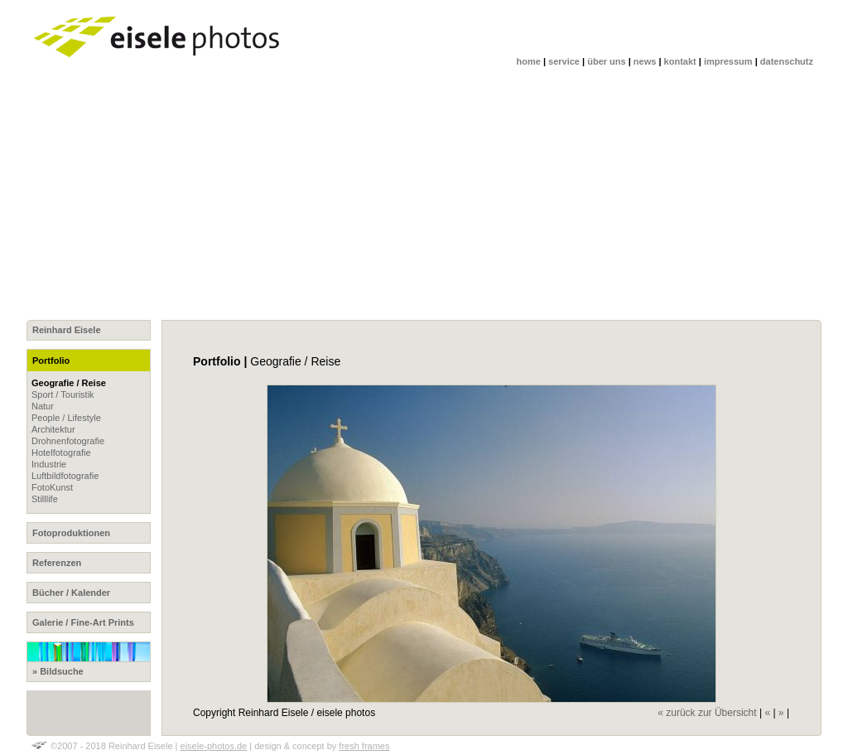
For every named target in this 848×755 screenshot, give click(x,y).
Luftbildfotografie (65, 476)
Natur (42, 406)
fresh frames (364, 746)
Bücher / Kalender (71, 593)
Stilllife (44, 499)
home (529, 61)
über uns (606, 61)
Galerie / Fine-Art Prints (83, 622)
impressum (728, 61)
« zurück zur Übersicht (707, 713)
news (645, 61)
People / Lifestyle (66, 418)
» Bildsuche (88, 658)
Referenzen (56, 563)
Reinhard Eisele (66, 330)
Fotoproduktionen (71, 533)
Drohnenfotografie (67, 441)
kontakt (680, 61)
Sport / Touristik (62, 394)
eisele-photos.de (214, 746)
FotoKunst (52, 487)
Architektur (53, 429)
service (564, 61)
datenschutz (786, 61)
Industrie (48, 464)
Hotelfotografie (61, 452)
